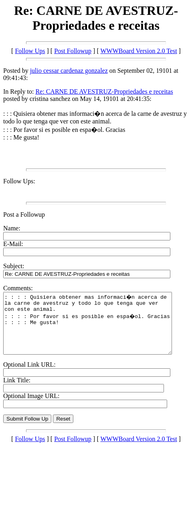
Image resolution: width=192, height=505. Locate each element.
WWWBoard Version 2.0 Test (138, 50)
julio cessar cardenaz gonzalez (69, 70)
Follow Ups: (19, 181)
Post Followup (72, 50)
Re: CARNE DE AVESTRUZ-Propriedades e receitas (104, 91)
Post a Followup (24, 214)
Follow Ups (30, 50)
